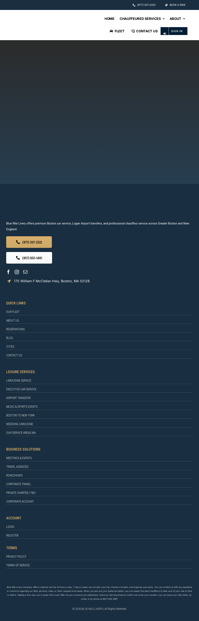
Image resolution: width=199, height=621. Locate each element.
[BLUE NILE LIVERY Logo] (49, 24)
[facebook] (8, 272)
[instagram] (17, 272)
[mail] (25, 272)
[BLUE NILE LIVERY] (71, 200)
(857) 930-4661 (110, 599)
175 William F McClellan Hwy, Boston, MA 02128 (52, 281)
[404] (99, 52)
